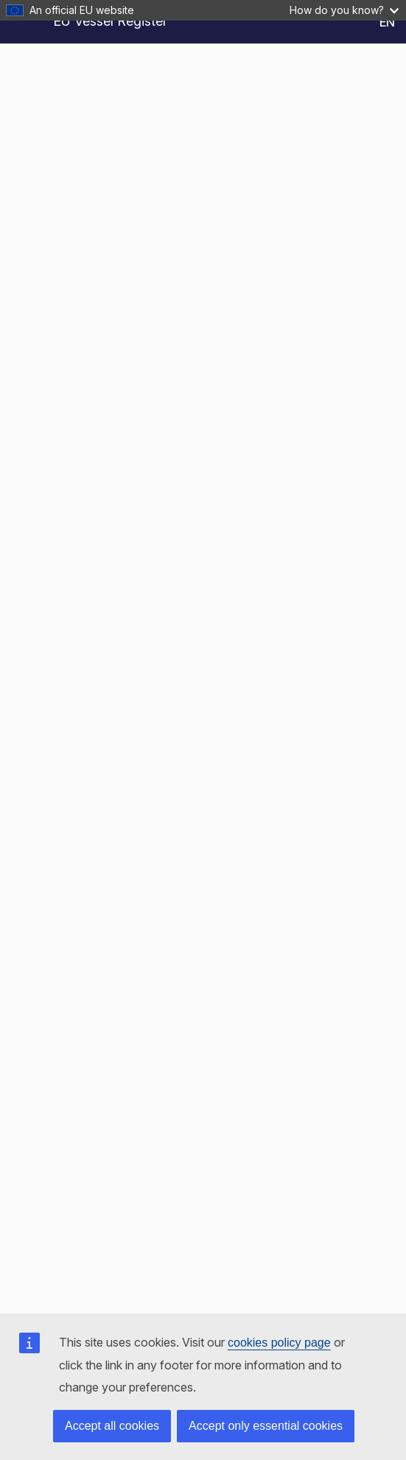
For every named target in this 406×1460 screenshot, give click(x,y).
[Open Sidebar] (23, 22)
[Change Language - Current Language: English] (375, 22)
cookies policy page (279, 1342)
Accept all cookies (112, 1426)
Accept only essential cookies (266, 1426)
